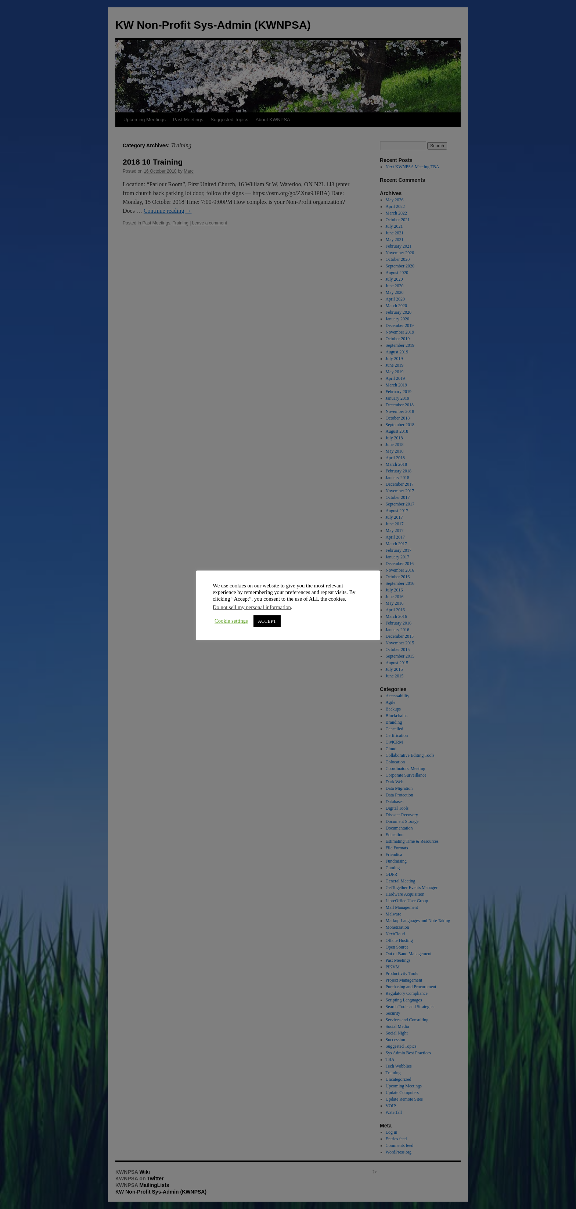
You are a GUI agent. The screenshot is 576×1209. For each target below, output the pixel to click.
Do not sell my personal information (252, 607)
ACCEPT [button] (267, 621)
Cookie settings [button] (231, 621)
